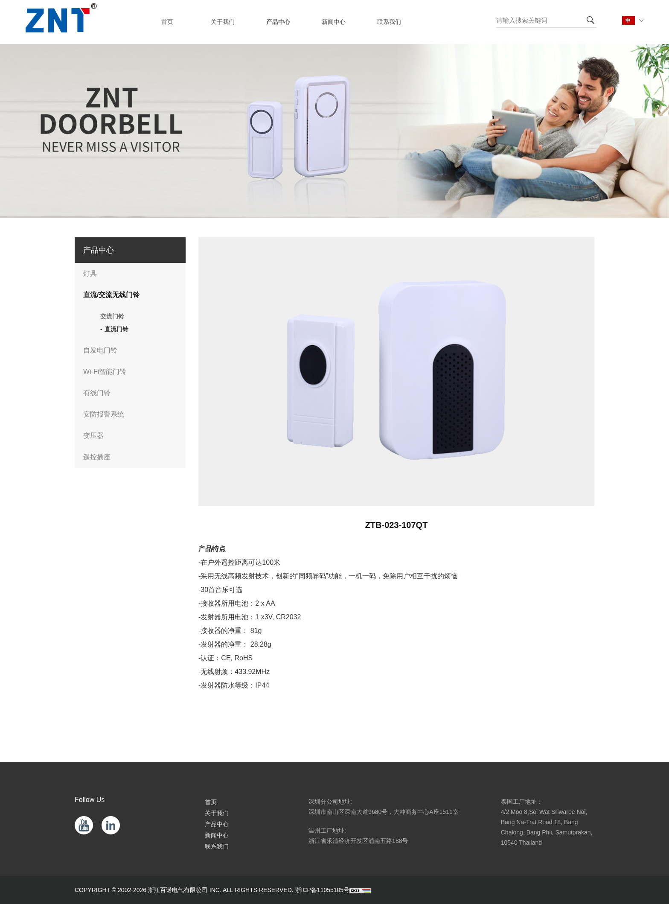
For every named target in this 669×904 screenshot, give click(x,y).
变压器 (93, 435)
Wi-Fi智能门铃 (104, 371)
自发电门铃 (100, 350)
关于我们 (217, 813)
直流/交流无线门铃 (111, 294)
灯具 (90, 273)
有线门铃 (97, 393)
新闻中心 (217, 835)
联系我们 (217, 846)
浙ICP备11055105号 (322, 890)
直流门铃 (116, 329)
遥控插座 (97, 457)
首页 (211, 802)
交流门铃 (112, 316)
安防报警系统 (103, 414)
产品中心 (217, 824)
